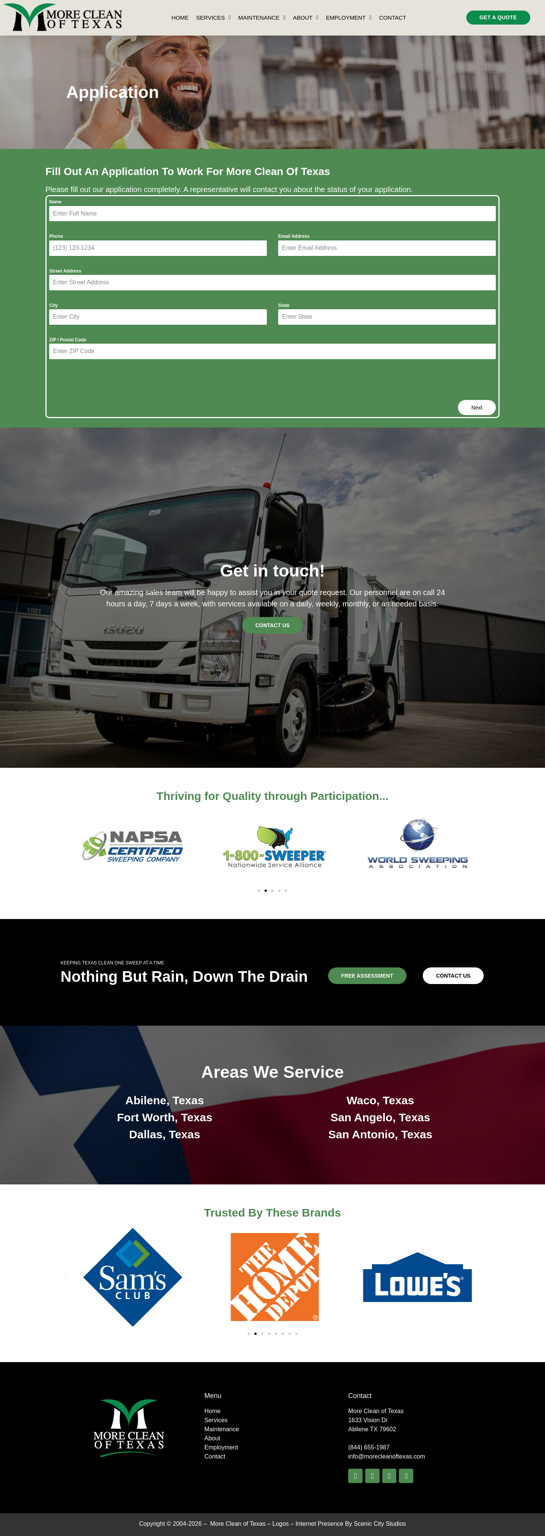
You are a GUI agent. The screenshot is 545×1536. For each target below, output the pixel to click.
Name (55, 202)
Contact (392, 17)
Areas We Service (272, 1072)
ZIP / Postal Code (67, 340)
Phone (56, 236)
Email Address (294, 236)
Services (213, 18)
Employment (349, 18)
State (283, 305)
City (53, 305)
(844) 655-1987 (368, 1447)
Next (477, 408)
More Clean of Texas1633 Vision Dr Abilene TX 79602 (375, 1420)
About (305, 18)
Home (179, 17)
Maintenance (261, 18)
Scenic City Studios (380, 1524)
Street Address (65, 271)
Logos (280, 1524)
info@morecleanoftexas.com (386, 1456)
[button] (65, 847)
